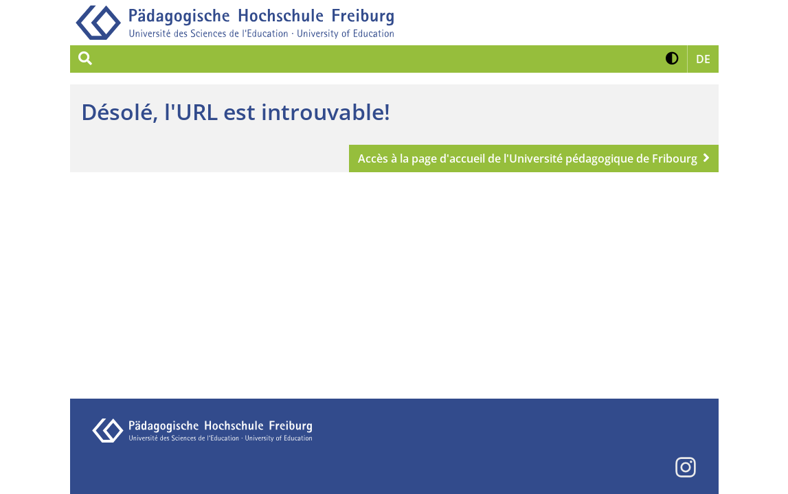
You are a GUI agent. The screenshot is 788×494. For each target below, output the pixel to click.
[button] (672, 59)
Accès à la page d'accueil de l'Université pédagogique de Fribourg (527, 158)
